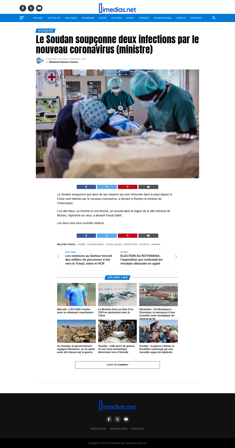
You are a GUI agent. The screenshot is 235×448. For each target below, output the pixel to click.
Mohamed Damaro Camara (63, 62)
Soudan (144, 244)
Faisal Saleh (114, 244)
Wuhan (156, 244)
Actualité (54, 18)
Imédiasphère (118, 428)
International (163, 18)
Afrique (144, 18)
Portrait (196, 18)
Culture (116, 18)
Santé (103, 18)
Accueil (38, 18)
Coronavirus (96, 244)
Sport (130, 18)
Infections (131, 244)
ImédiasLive (98, 428)
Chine (82, 244)
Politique (71, 18)
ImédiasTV (137, 428)
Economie (88, 18)
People (181, 18)
